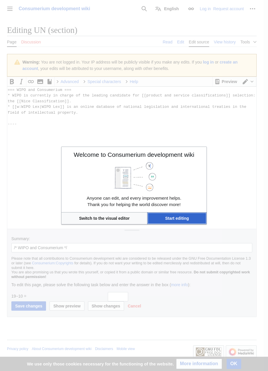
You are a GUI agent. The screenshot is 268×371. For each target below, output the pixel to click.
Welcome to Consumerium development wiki (134, 154)
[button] (104, 218)
